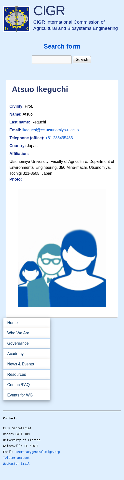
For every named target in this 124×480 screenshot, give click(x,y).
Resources (25, 374)
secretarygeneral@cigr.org (37, 452)
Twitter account (16, 458)
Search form (62, 46)
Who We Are (25, 333)
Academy (25, 354)
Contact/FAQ (25, 385)
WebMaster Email (16, 463)
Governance (25, 343)
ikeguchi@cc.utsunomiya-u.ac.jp (50, 130)
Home (12, 323)
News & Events (25, 364)
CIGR (49, 10)
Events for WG (20, 395)
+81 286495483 (59, 138)
